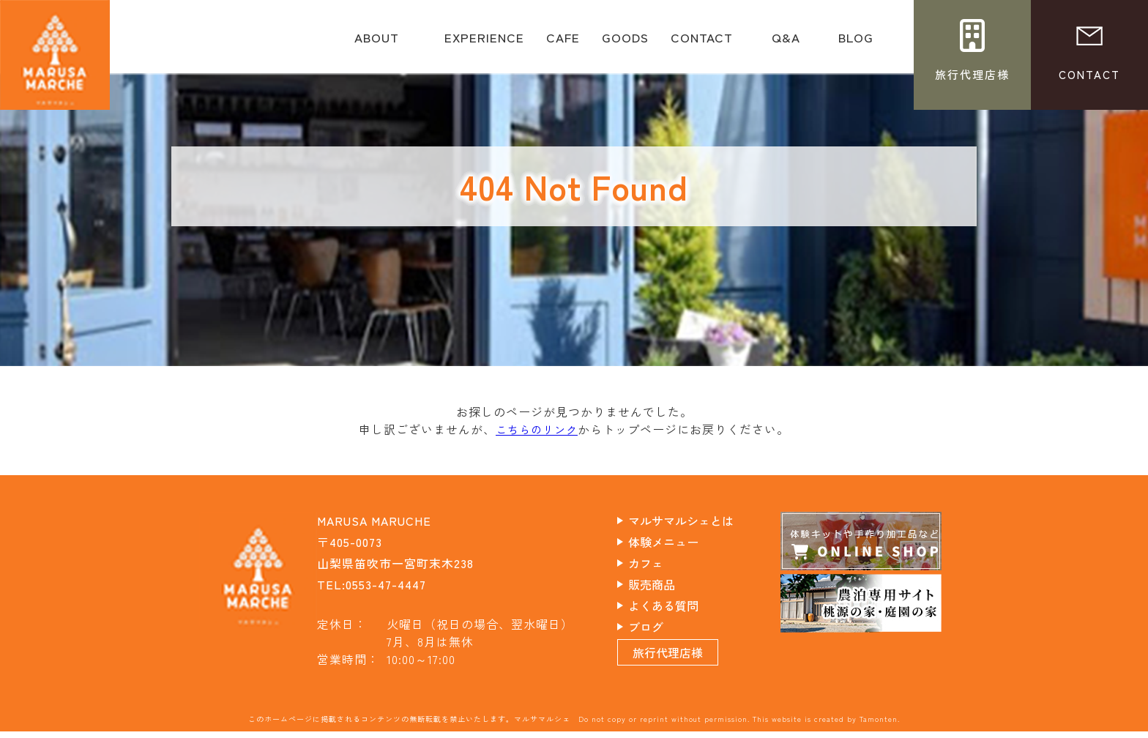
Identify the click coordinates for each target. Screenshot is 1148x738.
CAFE (563, 42)
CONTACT (702, 42)
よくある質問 (676, 605)
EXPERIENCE (484, 42)
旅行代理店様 (681, 659)
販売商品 (664, 583)
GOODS (625, 42)
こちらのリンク (537, 429)
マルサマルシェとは (695, 520)
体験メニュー (676, 541)
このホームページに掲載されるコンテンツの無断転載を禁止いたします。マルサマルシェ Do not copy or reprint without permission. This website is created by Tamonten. (574, 725)
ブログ (657, 626)
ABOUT (376, 42)
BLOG (855, 42)
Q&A (785, 42)
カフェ (657, 562)
